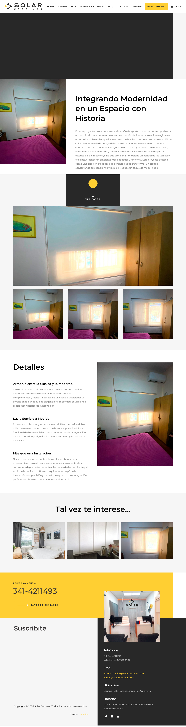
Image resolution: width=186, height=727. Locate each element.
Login (176, 6)
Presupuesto (156, 6)
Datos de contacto (45, 606)
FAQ (110, 6)
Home (51, 6)
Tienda (137, 6)
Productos (65, 6)
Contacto (122, 6)
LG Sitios (84, 715)
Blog (100, 6)
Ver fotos (92, 200)
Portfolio (87, 6)
